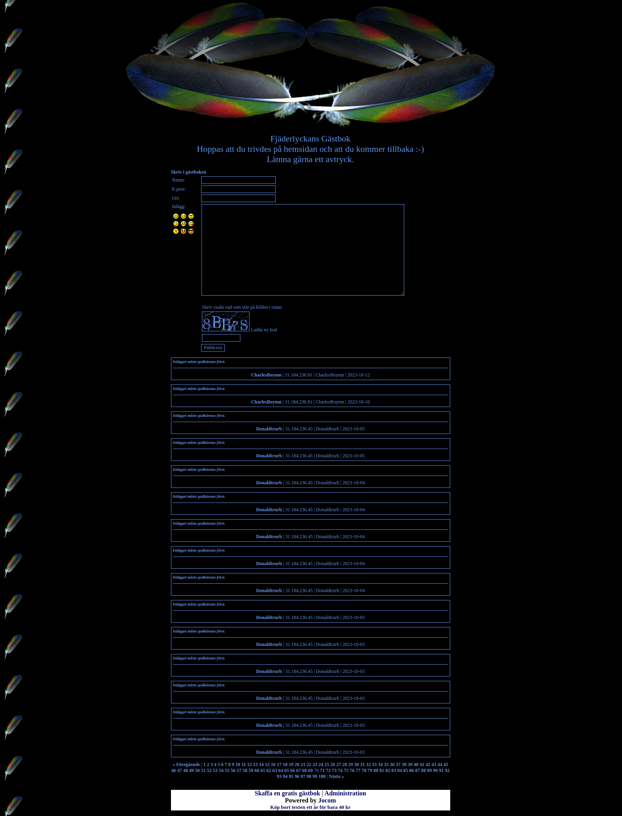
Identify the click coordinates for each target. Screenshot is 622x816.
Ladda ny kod (264, 330)
